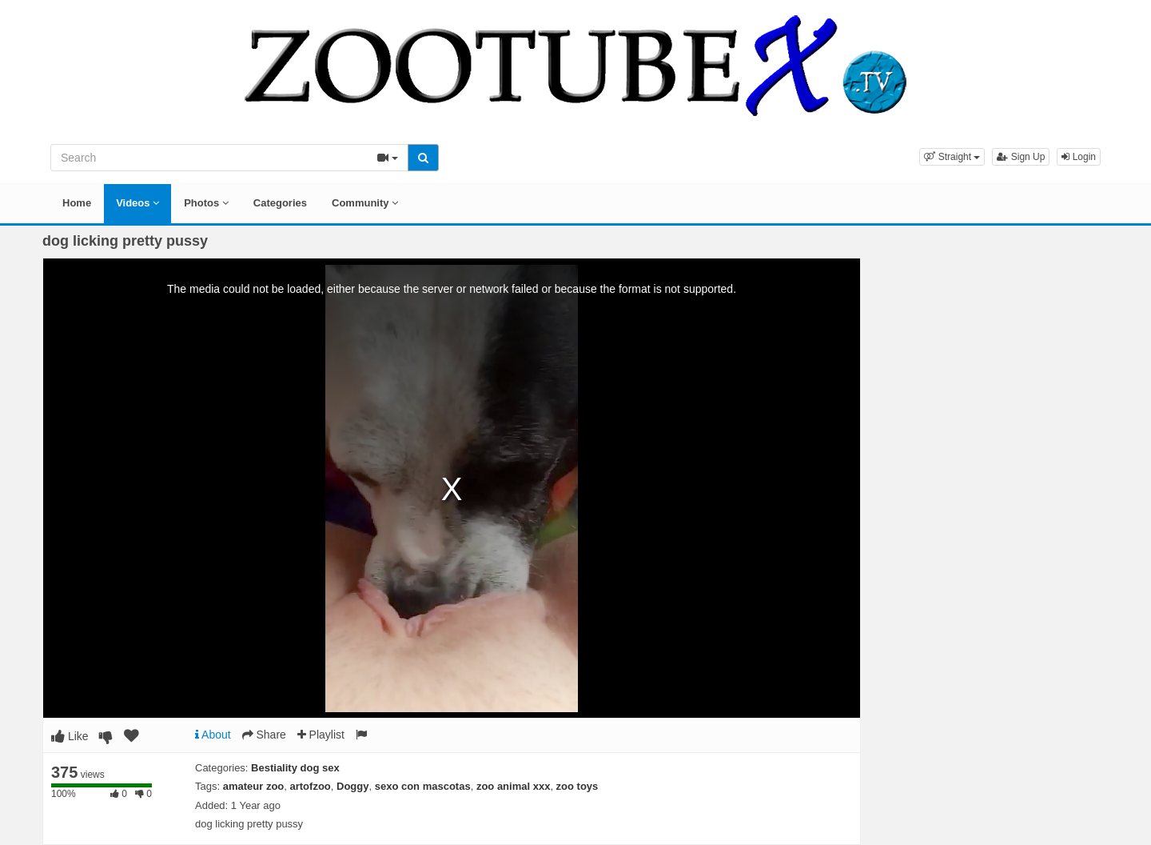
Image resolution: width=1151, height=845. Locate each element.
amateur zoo (254, 786)
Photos (206, 203)
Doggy (352, 786)
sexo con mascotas (423, 786)
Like (70, 736)
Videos (137, 203)
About (213, 734)
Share (264, 734)
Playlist (321, 734)
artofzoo (310, 786)
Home (76, 203)
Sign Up (1021, 156)
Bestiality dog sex (295, 768)
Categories (280, 203)
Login (1078, 156)
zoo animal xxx (513, 786)
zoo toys (577, 786)
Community (365, 203)
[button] (952, 157)
